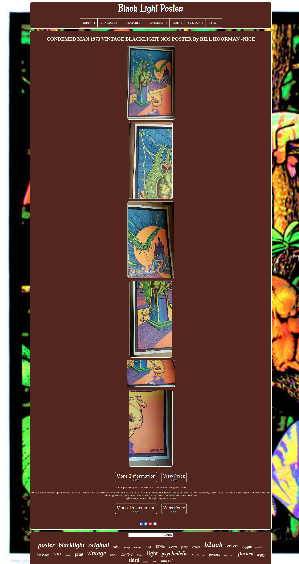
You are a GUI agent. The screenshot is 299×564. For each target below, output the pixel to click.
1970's (127, 554)
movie (68, 555)
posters (214, 554)
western (229, 555)
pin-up (127, 547)
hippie (247, 547)
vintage (96, 553)
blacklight (72, 545)
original (98, 545)
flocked (245, 554)
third (134, 560)
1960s (140, 555)
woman (196, 547)
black (213, 545)
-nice (147, 547)
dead (154, 561)
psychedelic (175, 553)
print (79, 554)
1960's (113, 555)
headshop (43, 555)
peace (145, 562)
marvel (167, 560)
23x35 (195, 555)
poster (46, 545)
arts (203, 556)
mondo (137, 547)
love (173, 547)
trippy (261, 555)
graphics (260, 547)
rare (57, 554)
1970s (160, 546)
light (152, 553)
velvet (233, 546)
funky (184, 547)
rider (116, 547)
